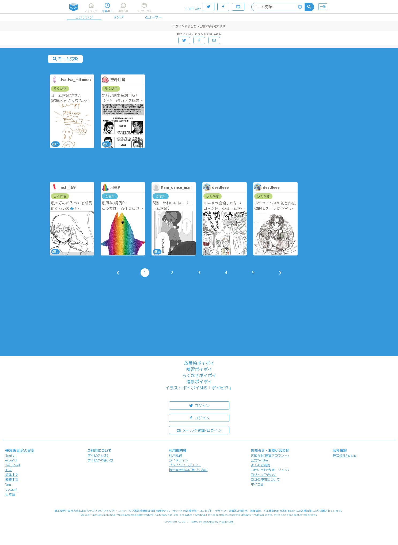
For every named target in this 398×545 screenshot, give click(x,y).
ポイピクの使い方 (100, 460)
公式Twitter (260, 460)
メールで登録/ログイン (199, 430)
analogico (208, 521)
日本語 (10, 494)
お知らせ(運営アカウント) (270, 455)
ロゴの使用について (265, 479)
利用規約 (175, 455)
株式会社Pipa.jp (344, 455)
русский (11, 489)
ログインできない (263, 474)
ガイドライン (178, 460)
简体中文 (11, 474)
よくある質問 (260, 465)
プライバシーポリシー (185, 465)
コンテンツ (84, 17)
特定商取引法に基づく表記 (188, 470)
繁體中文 (11, 479)
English (10, 455)
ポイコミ (257, 484)
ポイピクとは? (98, 455)
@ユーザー (153, 17)
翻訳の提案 (25, 450)
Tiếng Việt (12, 465)
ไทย (8, 484)
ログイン (199, 405)
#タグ (118, 17)
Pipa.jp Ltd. (226, 521)
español (11, 460)
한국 (8, 470)
